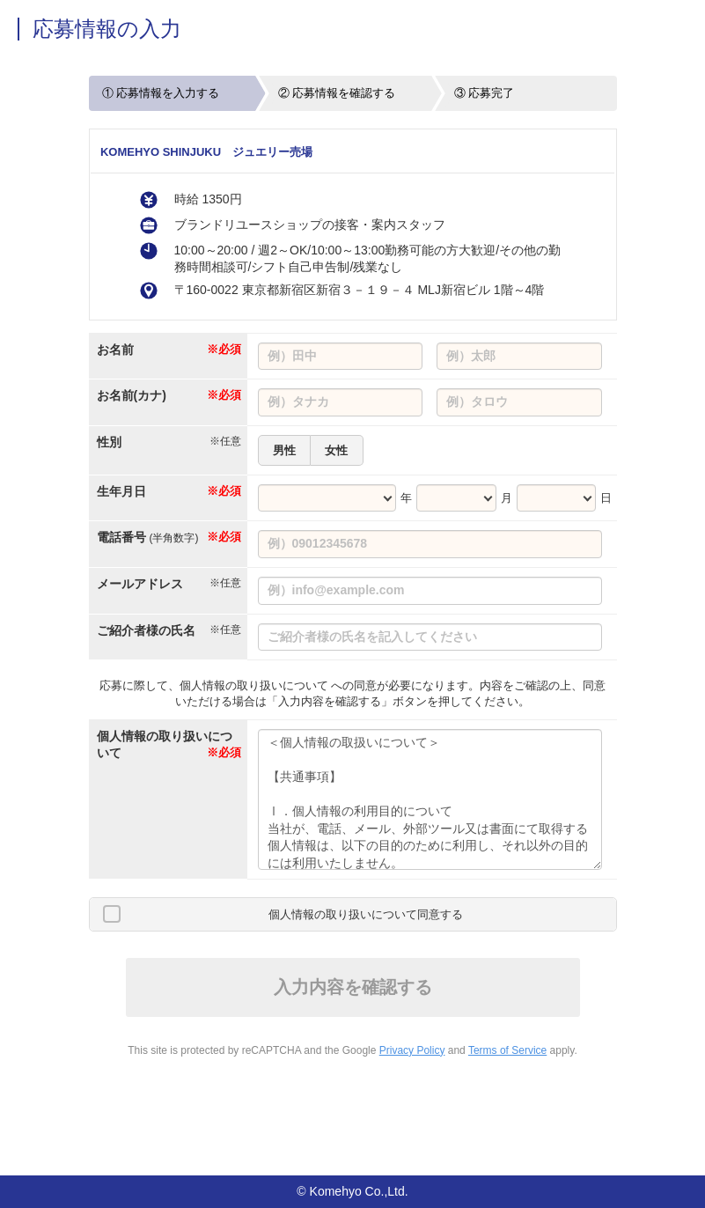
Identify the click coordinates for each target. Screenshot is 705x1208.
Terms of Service (507, 1050)
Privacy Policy (412, 1050)
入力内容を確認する (353, 987)
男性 (284, 450)
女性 (336, 450)
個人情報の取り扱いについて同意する (365, 914)
